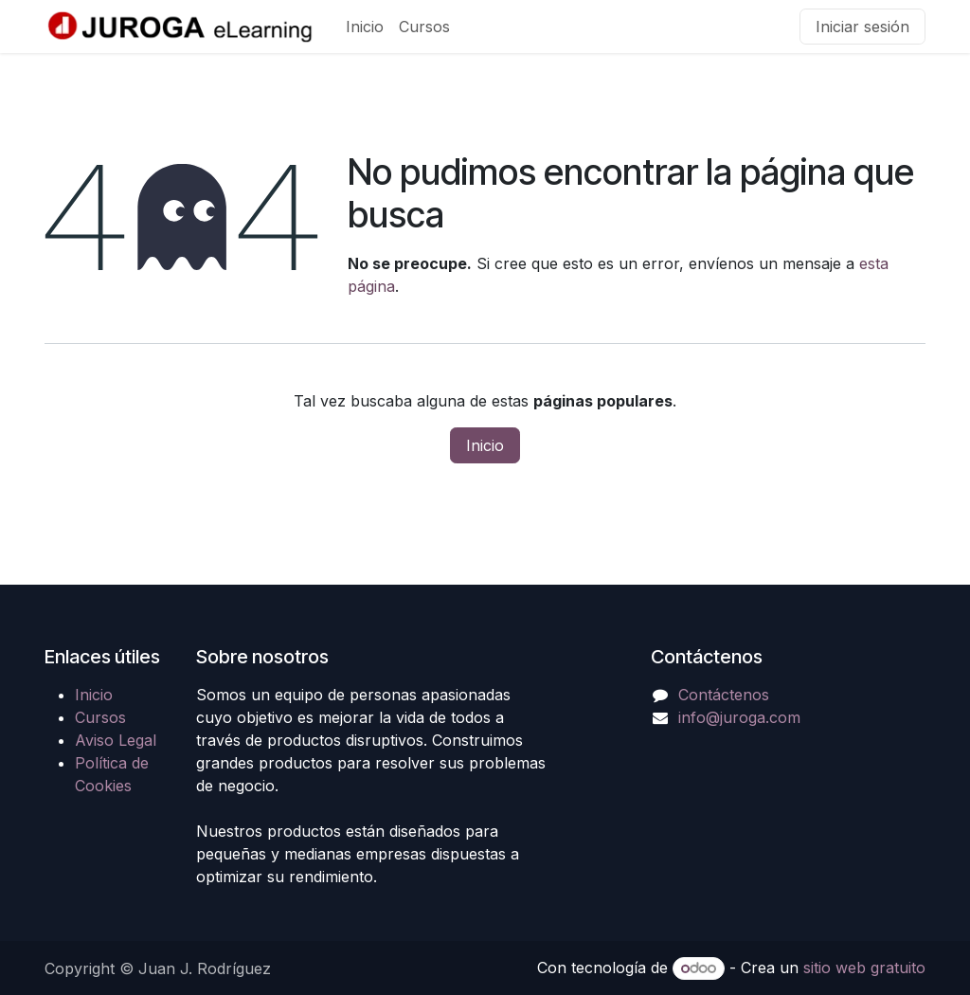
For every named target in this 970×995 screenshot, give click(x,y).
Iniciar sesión (862, 26)
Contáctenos (723, 694)
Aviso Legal (115, 740)
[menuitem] (364, 26)
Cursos (100, 717)
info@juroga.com (739, 717)
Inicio (485, 445)
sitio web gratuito (864, 967)
